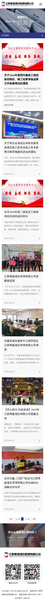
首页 (10, 519)
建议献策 (22, 537)
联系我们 (12, 537)
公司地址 (32, 537)
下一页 (27, 519)
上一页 (18, 519)
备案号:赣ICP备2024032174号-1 (30, 594)
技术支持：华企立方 (22, 598)
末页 (34, 519)
